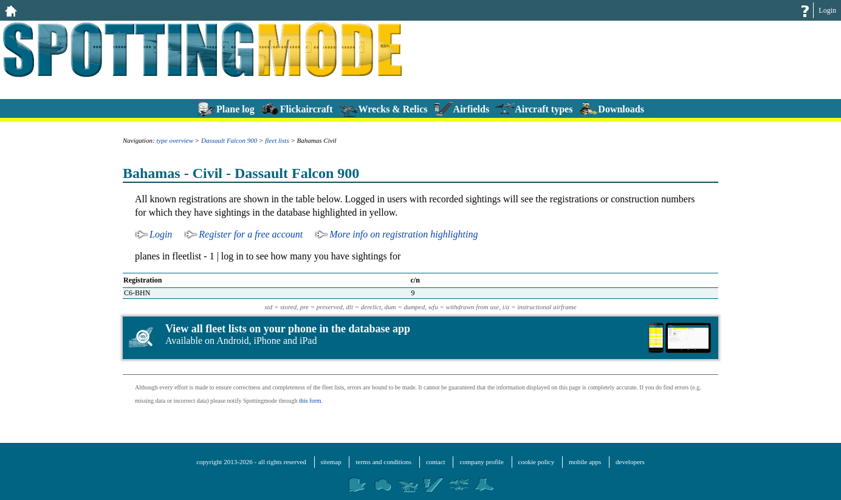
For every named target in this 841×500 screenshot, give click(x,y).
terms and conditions (383, 461)
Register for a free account (251, 234)
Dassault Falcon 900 (229, 140)
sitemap (331, 461)
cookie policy (536, 461)
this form (310, 400)
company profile (481, 461)
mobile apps (585, 461)
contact (435, 461)
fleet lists (277, 140)
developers (630, 461)
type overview (174, 140)
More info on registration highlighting (403, 234)
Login (827, 10)
